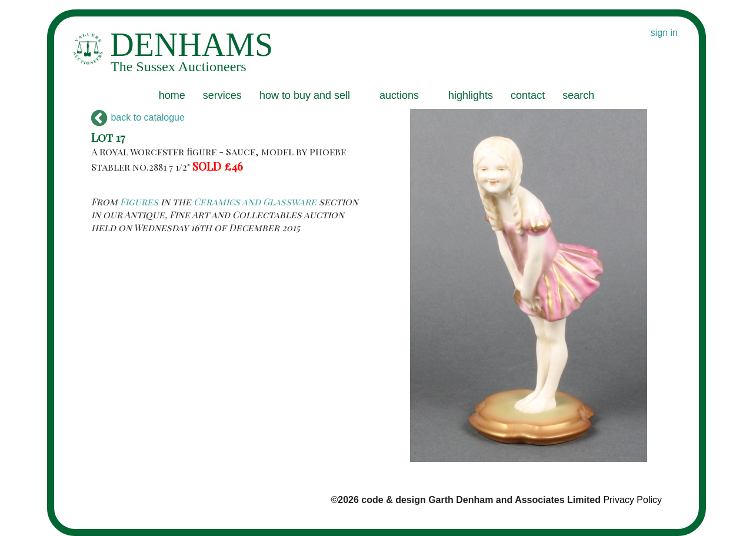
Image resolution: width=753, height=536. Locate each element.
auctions (399, 95)
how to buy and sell (304, 95)
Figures (139, 201)
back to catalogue (138, 117)
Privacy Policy (632, 500)
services (222, 95)
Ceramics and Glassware (255, 201)
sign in (664, 33)
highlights (470, 95)
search (578, 95)
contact (528, 95)
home (172, 95)
